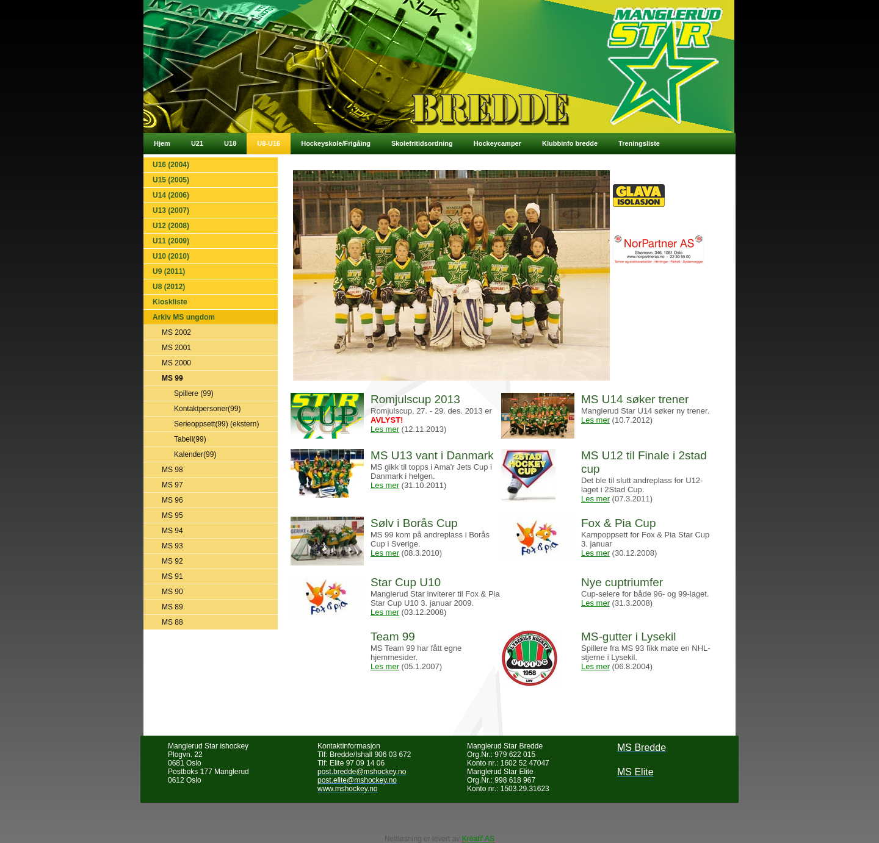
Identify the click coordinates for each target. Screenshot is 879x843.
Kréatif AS (478, 838)
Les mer (385, 429)
